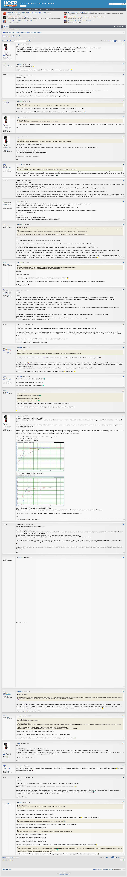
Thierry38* (20, 557)
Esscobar (4, 63)
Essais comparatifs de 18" (11, 36)
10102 (8, 352)
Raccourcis (2, 27)
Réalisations (38, 9)
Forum (20, 9)
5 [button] (118, 857)
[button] (108, 41)
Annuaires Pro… (48, 9)
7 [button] (122, 40)
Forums (7, 26)
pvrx (3, 51)
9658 (8, 65)
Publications (29, 9)
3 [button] (116, 40)
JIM (3, 201)
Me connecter (23, 6)
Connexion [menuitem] (123, 27)
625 (7, 57)
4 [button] (116, 857)
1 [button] (111, 857)
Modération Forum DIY (24, 37)
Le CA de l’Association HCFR (13, 37)
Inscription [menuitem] (125, 27)
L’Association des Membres (9, 9)
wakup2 (4, 164)
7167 (8, 207)
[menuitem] (115, 26)
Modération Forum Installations (35, 37)
